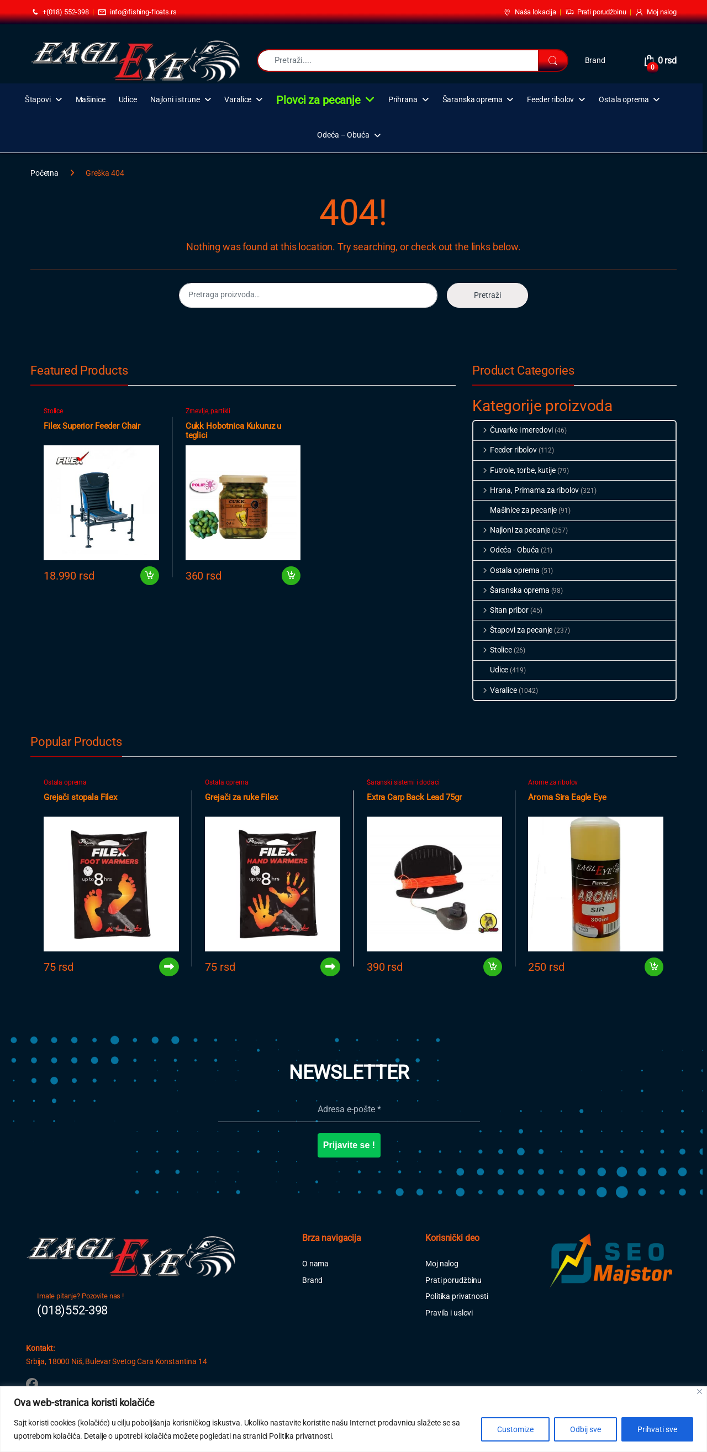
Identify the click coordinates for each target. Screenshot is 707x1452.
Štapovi (38, 99)
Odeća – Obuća (343, 135)
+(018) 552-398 (59, 12)
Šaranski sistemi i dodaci (403, 782)
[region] (353, 1419)
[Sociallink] (32, 1384)
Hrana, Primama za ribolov (526, 490)
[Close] (699, 1391)
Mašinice (90, 99)
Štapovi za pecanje (512, 629)
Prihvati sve (657, 1429)
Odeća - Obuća (506, 549)
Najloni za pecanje (511, 529)
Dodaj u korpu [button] (149, 575)
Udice (128, 99)
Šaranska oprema (472, 99)
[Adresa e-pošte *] (349, 1109)
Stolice (53, 411)
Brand (595, 60)
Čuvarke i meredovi (513, 429)
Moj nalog (656, 12)
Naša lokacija (529, 12)
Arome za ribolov (553, 782)
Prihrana (403, 99)
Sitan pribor (501, 610)
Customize (515, 1429)
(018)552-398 (72, 1310)
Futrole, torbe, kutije (514, 470)
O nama (315, 1263)
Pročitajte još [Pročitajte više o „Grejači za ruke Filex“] (330, 967)
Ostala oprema (623, 99)
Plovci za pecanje (318, 100)
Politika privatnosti (456, 1296)
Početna (44, 173)
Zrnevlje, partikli (208, 411)
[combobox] (397, 60)
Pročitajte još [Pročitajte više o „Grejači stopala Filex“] (169, 967)
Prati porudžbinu (595, 12)
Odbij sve (585, 1429)
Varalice (237, 99)
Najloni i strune (175, 99)
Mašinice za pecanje (515, 510)
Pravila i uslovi (449, 1312)
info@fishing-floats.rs (137, 12)
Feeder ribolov (550, 99)
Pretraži (487, 295)
